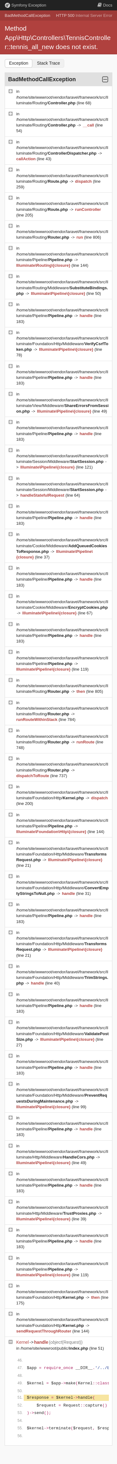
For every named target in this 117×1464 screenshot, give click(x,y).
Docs (104, 5)
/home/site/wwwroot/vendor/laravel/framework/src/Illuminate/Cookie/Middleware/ (62, 545)
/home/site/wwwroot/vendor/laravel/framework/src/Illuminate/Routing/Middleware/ (62, 287)
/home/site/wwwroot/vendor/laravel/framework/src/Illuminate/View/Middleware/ (62, 406)
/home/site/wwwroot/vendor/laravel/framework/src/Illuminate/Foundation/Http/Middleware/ (62, 344)
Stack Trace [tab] (48, 63)
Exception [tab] (18, 63)
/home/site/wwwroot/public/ (55, 1348)
